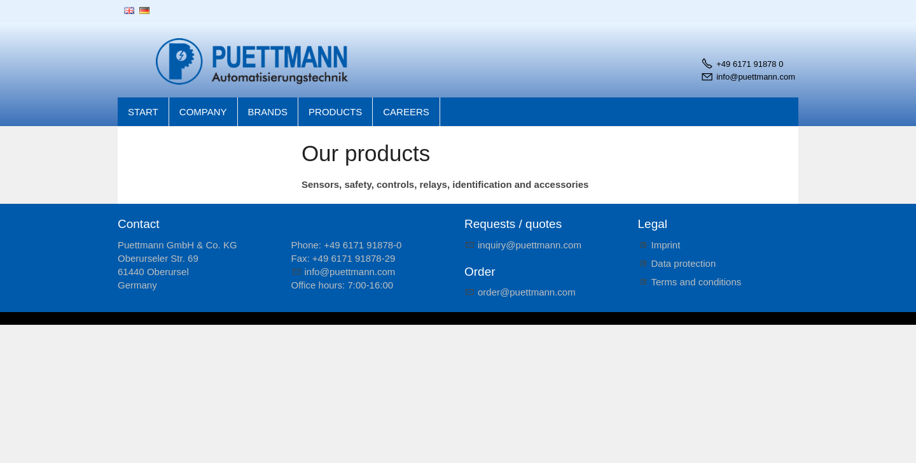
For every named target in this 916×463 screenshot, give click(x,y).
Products (335, 111)
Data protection (683, 263)
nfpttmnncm (350, 271)
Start (143, 111)
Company (203, 111)
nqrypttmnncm (529, 244)
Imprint (666, 244)
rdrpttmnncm (527, 292)
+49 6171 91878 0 (749, 64)
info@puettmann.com (755, 77)
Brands (268, 111)
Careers (406, 111)
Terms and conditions (696, 281)
